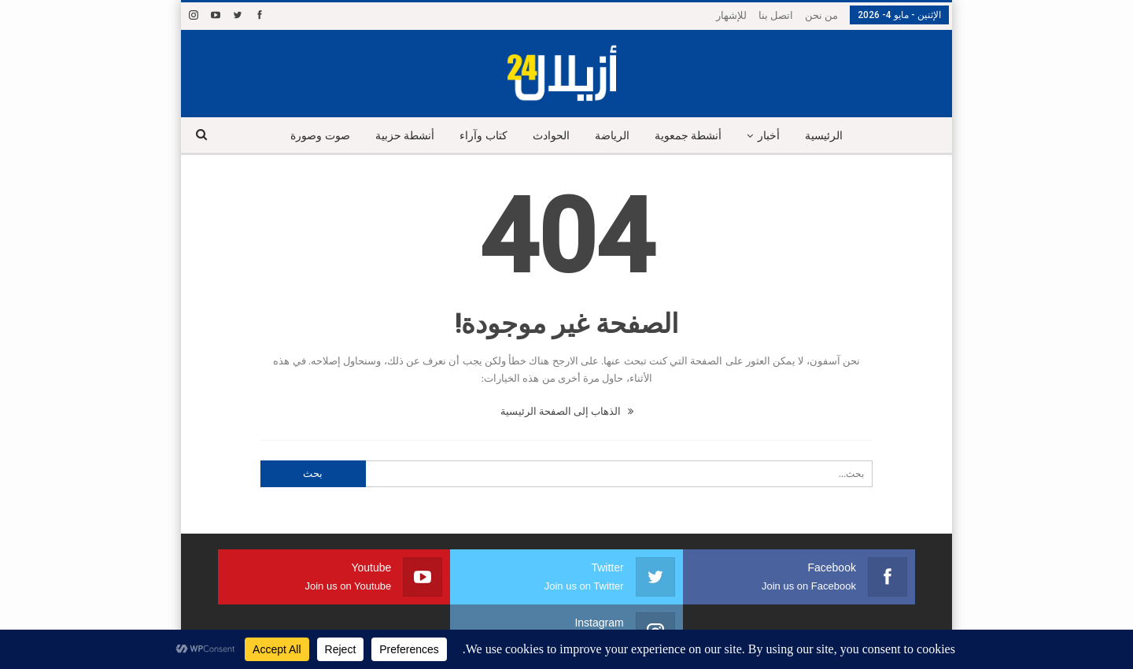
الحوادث (549, 136)
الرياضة (613, 136)
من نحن (821, 15)
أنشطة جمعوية (691, 136)
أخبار (775, 136)
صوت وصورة (311, 136)
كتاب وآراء (480, 136)
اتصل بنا (775, 15)
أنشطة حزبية (398, 136)
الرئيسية (832, 136)
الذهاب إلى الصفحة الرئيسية (566, 411)
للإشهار (731, 15)
